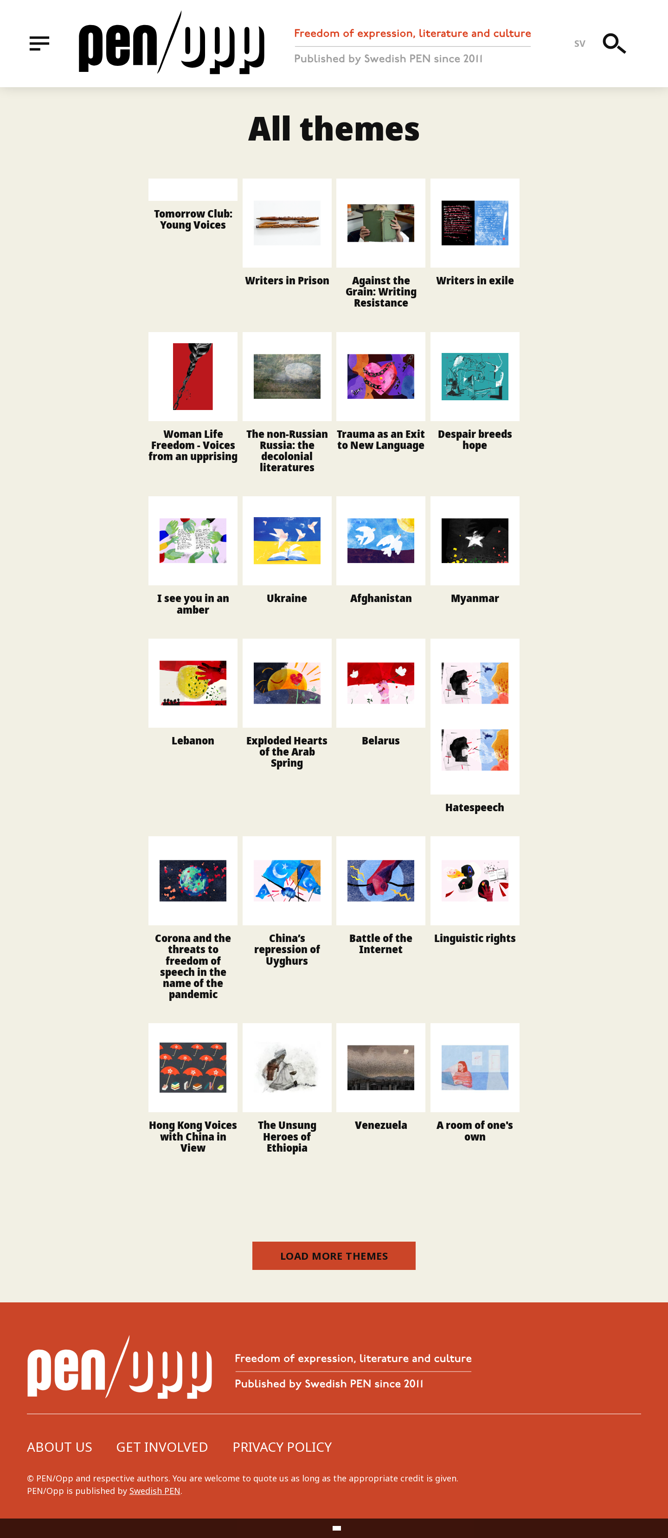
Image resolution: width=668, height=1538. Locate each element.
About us (59, 1446)
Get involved (162, 1446)
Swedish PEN (154, 1490)
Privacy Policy (282, 1446)
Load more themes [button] (334, 1255)
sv (580, 43)
